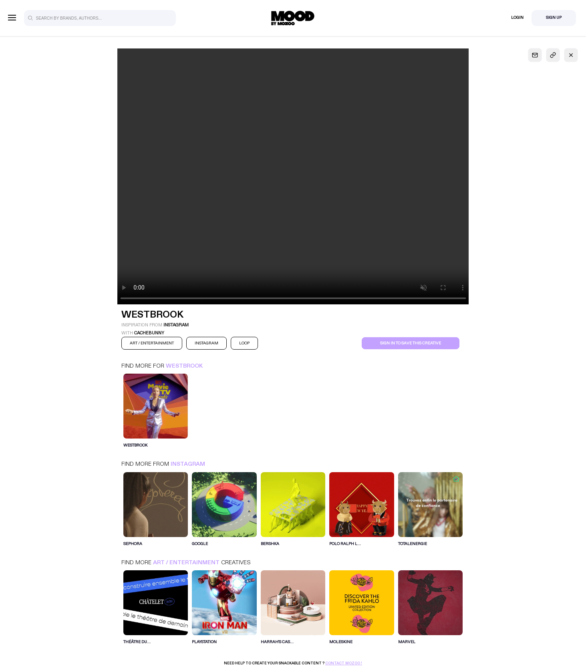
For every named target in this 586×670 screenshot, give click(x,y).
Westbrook (184, 366)
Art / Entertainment (186, 562)
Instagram (188, 464)
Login (517, 17)
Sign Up (554, 17)
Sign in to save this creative (410, 343)
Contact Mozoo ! (343, 663)
